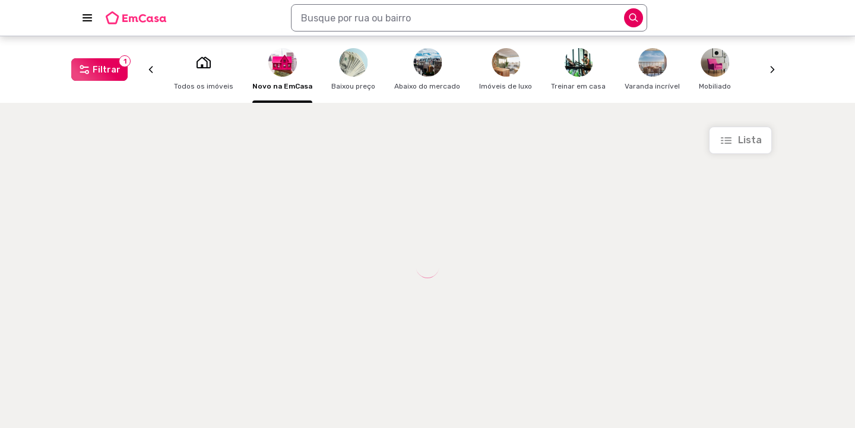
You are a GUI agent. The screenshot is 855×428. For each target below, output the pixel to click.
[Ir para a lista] (740, 140)
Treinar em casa (578, 69)
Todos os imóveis (203, 69)
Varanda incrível (652, 69)
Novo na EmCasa (282, 69)
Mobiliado (715, 69)
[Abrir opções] (633, 18)
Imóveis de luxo (505, 69)
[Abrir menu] (87, 18)
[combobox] (469, 18)
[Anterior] (151, 69)
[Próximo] (772, 69)
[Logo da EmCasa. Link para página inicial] (136, 18)
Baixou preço (353, 69)
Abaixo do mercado (427, 69)
